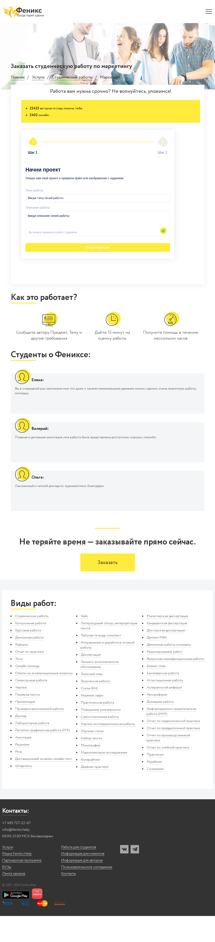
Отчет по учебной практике (168, 773)
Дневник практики (94, 792)
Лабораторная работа (32, 749)
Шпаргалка (23, 792)
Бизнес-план (156, 692)
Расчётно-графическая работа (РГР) (42, 756)
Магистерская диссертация (167, 642)
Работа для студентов (78, 873)
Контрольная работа (30, 649)
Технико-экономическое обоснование (99, 690)
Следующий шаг (49, 234)
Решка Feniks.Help (17, 880)
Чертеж (21, 713)
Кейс (84, 642)
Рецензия (22, 770)
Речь (18, 777)
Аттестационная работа (165, 706)
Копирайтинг (90, 785)
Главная (18, 77)
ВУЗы (6, 893)
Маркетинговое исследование (104, 778)
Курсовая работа (28, 656)
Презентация (25, 727)
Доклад (20, 742)
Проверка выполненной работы (39, 735)
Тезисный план (91, 700)
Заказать (108, 588)
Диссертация (91, 680)
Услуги (38, 77)
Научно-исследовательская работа (107, 750)
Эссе (19, 685)
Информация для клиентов (82, 880)
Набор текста (91, 764)
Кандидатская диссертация (167, 649)
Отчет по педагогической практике (173, 747)
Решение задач (92, 721)
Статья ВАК (89, 714)
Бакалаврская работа (163, 699)
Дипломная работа (29, 663)
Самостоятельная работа (100, 743)
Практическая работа (97, 728)
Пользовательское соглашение (86, 893)
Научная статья (92, 757)
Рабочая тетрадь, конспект (101, 661)
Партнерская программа (21, 886)
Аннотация (23, 763)
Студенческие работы (72, 77)
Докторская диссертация (166, 656)
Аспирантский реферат (164, 713)
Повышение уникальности (101, 735)
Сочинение (155, 795)
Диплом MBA (157, 663)
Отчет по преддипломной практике (173, 754)
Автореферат (157, 720)
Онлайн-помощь (27, 692)
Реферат (21, 670)
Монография (90, 771)
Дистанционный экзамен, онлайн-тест (43, 784)
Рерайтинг (154, 787)
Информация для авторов (82, 886)
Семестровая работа (31, 706)
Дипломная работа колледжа (169, 670)
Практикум (155, 780)
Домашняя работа (160, 727)
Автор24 (168, 247)
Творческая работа (95, 707)
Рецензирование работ (164, 677)
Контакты (68, 900)
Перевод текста (27, 720)
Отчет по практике (29, 677)
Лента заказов (13, 900)
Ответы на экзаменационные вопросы (44, 699)
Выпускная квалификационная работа (175, 685)
